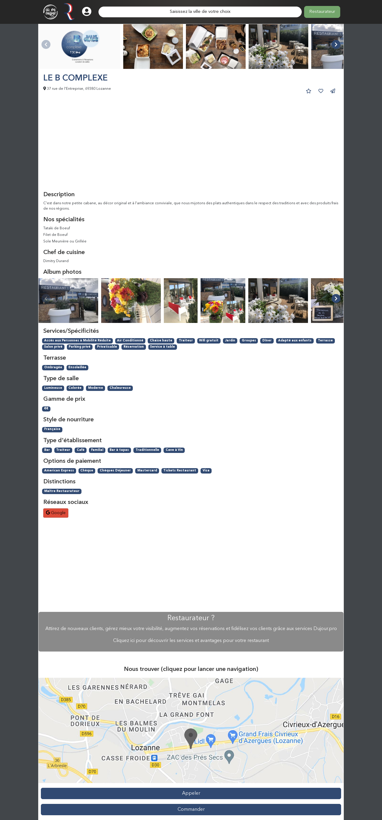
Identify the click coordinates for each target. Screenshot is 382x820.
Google (56, 512)
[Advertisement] (191, 146)
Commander (191, 809)
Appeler (191, 793)
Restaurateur (322, 12)
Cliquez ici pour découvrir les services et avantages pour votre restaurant (191, 640)
